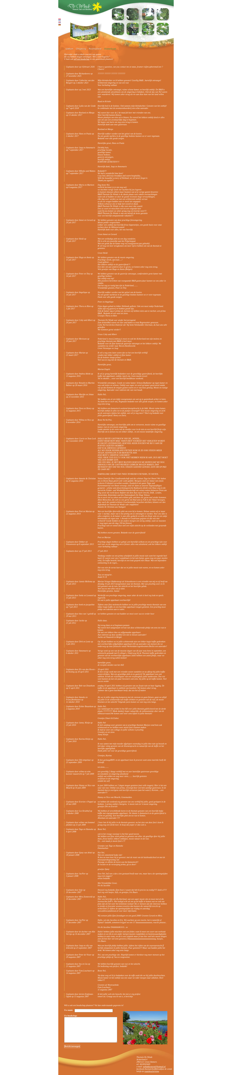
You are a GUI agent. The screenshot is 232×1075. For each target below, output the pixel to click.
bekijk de (141, 1071)
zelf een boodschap (82, 59)
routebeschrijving (151, 1071)
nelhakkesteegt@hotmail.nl (154, 1067)
